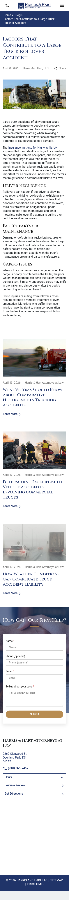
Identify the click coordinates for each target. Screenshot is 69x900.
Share (60, 68)
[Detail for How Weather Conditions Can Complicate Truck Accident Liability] (34, 560)
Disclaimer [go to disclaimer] (35, 884)
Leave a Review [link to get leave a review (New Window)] (34, 786)
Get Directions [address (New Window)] (34, 794)
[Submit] (34, 714)
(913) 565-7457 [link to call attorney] (15, 768)
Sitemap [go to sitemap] (56, 880)
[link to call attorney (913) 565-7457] (7, 5)
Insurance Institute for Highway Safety (33, 147)
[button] (62, 5)
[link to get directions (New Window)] (34, 757)
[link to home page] (34, 5)
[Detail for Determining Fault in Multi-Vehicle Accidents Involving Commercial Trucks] (34, 470)
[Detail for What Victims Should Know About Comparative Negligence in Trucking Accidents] (34, 378)
